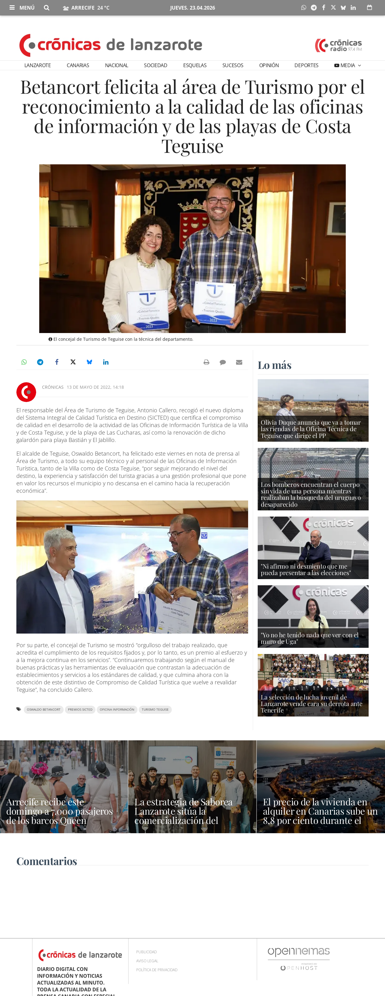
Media (347, 65)
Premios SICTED (80, 710)
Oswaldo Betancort (44, 710)
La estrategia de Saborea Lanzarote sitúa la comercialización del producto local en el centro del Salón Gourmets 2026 (188, 820)
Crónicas (53, 387)
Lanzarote (37, 65)
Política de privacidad (156, 969)
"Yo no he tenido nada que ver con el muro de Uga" (310, 637)
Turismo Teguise (155, 710)
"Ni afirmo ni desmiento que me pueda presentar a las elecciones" (306, 569)
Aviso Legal (147, 961)
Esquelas (194, 65)
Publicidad (146, 952)
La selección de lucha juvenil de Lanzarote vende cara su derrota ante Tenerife (311, 703)
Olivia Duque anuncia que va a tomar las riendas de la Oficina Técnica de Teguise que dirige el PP (311, 428)
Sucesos (232, 65)
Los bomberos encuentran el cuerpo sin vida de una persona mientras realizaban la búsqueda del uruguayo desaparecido (311, 494)
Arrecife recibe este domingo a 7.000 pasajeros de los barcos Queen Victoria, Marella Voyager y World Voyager (60, 820)
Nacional (116, 65)
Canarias (78, 65)
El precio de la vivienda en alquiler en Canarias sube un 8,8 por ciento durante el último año (320, 815)
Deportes (306, 65)
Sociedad (155, 65)
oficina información (117, 710)
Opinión (269, 65)
